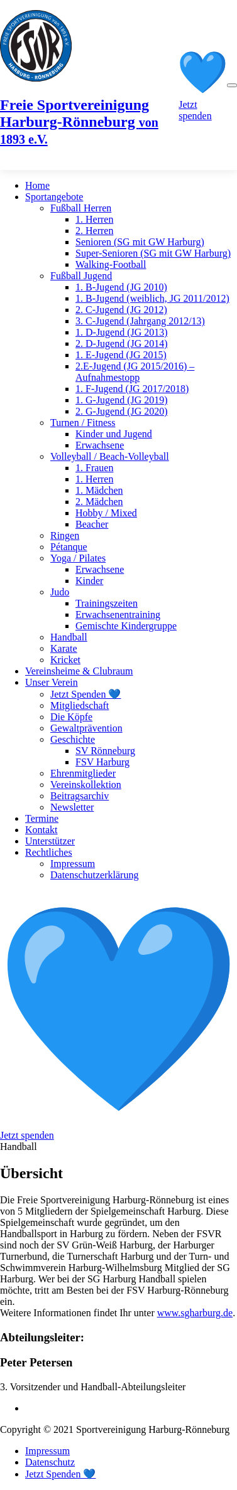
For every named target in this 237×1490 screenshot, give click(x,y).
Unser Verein (51, 682)
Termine (41, 818)
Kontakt (41, 829)
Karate (63, 648)
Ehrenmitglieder (83, 773)
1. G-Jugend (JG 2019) (121, 400)
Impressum (72, 863)
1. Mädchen (99, 490)
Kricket (65, 659)
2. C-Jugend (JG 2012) (121, 309)
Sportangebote (54, 196)
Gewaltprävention (86, 728)
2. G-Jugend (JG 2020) (121, 411)
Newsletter (72, 807)
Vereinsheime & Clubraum (79, 671)
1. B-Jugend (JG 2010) (121, 287)
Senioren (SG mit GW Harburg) (139, 242)
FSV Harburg (102, 762)
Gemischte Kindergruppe (126, 625)
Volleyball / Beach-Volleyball (109, 456)
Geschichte (72, 739)
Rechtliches (48, 852)
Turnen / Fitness (82, 422)
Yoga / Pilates (78, 558)
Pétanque (68, 546)
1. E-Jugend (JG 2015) (121, 354)
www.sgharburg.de (195, 1312)
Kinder (89, 580)
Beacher (91, 524)
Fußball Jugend (81, 275)
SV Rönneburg (105, 750)
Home (37, 185)
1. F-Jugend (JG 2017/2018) (132, 388)
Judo (59, 592)
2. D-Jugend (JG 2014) (121, 343)
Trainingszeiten (106, 603)
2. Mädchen (99, 501)
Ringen (64, 535)
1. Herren (94, 219)
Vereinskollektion (85, 784)
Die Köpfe (71, 716)
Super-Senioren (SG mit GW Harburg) (153, 253)
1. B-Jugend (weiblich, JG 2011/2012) (152, 298)
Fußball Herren (80, 208)
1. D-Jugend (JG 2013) (121, 332)
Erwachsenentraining (117, 614)
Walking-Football (110, 264)
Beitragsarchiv (79, 795)
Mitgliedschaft (79, 705)
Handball (68, 637)
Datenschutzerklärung (94, 875)
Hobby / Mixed (106, 513)
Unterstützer (50, 841)
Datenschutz (50, 1462)
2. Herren (94, 230)
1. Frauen (94, 467)
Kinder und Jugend (113, 433)
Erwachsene (99, 445)
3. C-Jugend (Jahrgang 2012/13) (140, 321)
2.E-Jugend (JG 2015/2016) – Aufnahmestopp (134, 372)
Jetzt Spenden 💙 (85, 694)
